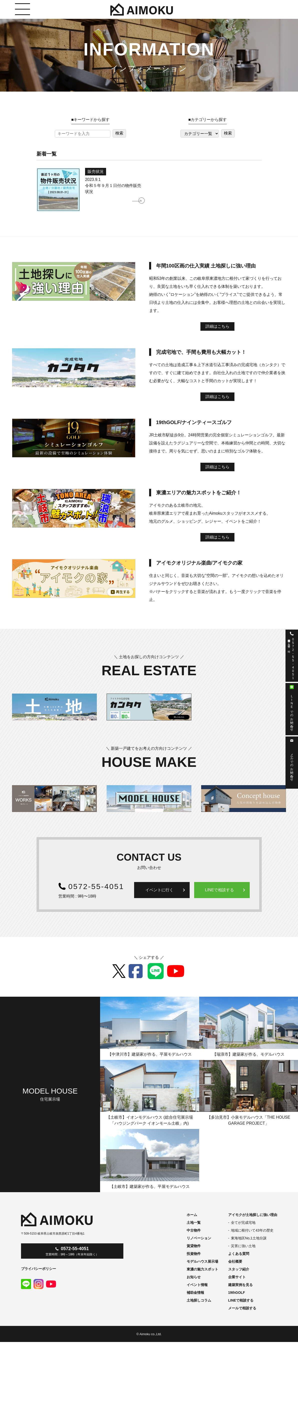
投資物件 (194, 1254)
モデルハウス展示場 (202, 1261)
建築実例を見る (240, 1285)
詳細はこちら (217, 326)
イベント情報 (197, 1285)
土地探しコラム (199, 1300)
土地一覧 (194, 1223)
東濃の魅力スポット (202, 1269)
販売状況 (96, 171)
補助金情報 (195, 1293)
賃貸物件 (194, 1246)
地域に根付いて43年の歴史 (252, 1230)
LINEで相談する (226, 890)
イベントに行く (166, 890)
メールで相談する (242, 1308)
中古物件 (194, 1230)
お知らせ (194, 1277)
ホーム (192, 1215)
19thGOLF (236, 1293)
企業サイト (237, 1277)
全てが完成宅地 (243, 1223)
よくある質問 (238, 1254)
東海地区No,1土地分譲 (248, 1238)
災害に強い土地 (243, 1246)
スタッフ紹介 (238, 1269)
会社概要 (235, 1261)
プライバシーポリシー (38, 1269)
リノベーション (199, 1238)
